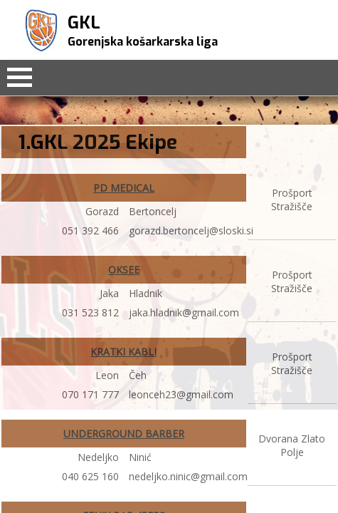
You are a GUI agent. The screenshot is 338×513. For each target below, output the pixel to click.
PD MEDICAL (123, 188)
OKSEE (123, 269)
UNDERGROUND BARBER (123, 433)
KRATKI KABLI (123, 351)
